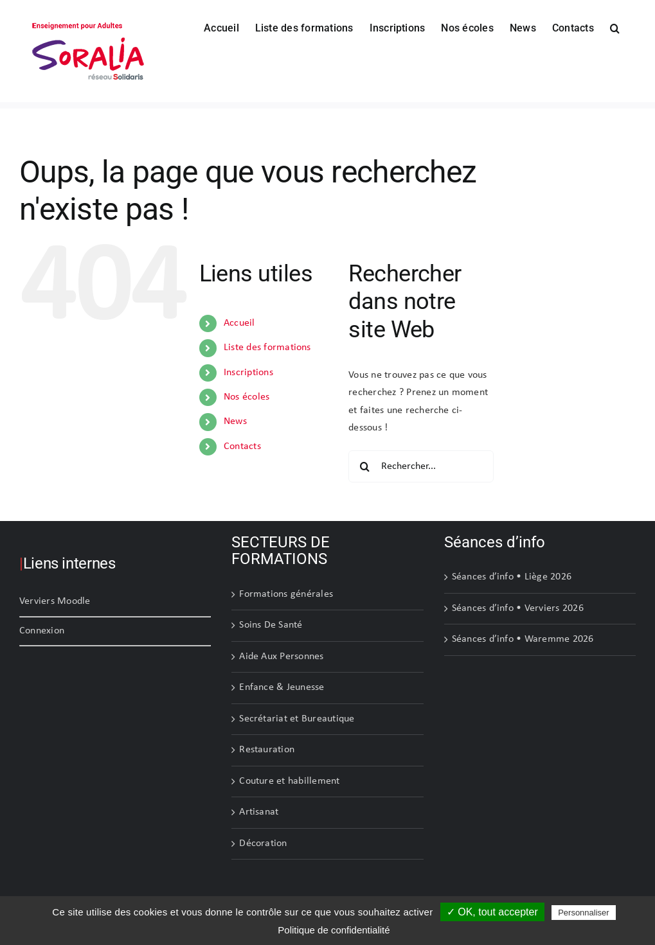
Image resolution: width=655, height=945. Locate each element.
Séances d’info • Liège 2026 (511, 577)
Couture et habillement (289, 781)
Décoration (263, 843)
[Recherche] (364, 466)
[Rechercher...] (421, 466)
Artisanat (258, 812)
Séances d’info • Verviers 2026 (518, 608)
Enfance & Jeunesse (281, 687)
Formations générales (286, 594)
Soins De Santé (270, 625)
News (235, 421)
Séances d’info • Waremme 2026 (523, 639)
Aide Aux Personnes (281, 656)
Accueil (239, 323)
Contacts (242, 446)
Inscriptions (248, 372)
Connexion (41, 631)
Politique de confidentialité (334, 929)
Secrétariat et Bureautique (296, 719)
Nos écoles (246, 397)
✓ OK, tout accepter (492, 911)
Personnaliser (583, 912)
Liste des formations (267, 347)
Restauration (266, 750)
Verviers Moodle (55, 601)
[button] (615, 27)
